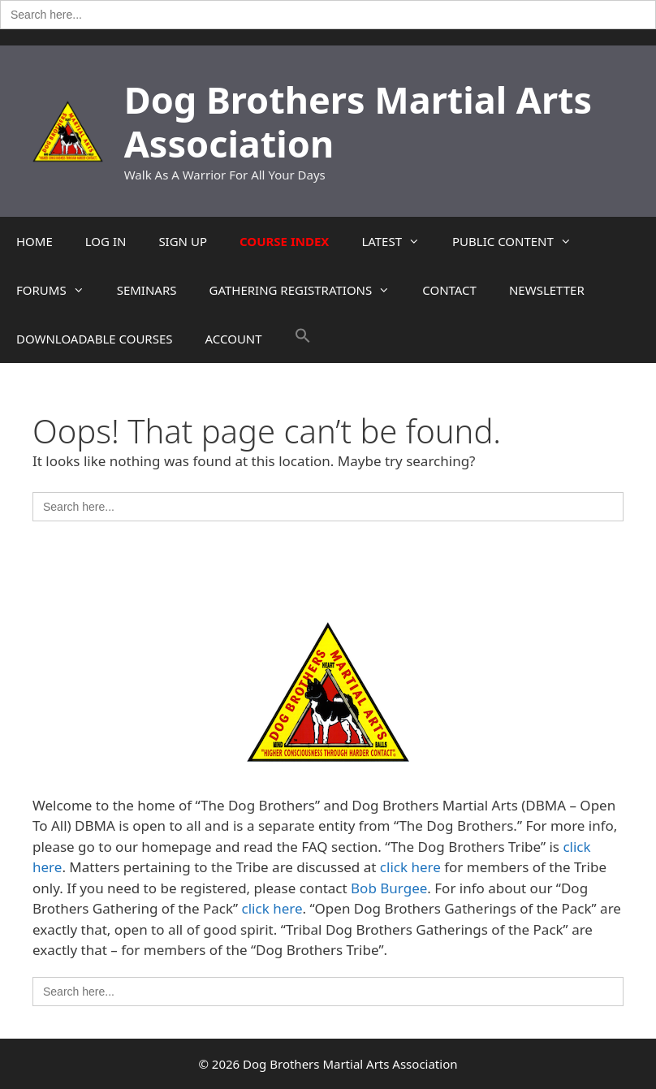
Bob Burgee (389, 888)
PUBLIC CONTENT (520, 241)
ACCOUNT (233, 339)
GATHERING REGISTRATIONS (307, 290)
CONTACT (449, 290)
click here (410, 867)
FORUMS (58, 290)
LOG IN (106, 241)
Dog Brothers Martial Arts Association (358, 121)
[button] (302, 338)
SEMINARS (147, 290)
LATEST (398, 241)
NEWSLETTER (547, 290)
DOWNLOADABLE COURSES (94, 339)
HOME (34, 241)
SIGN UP (182, 241)
